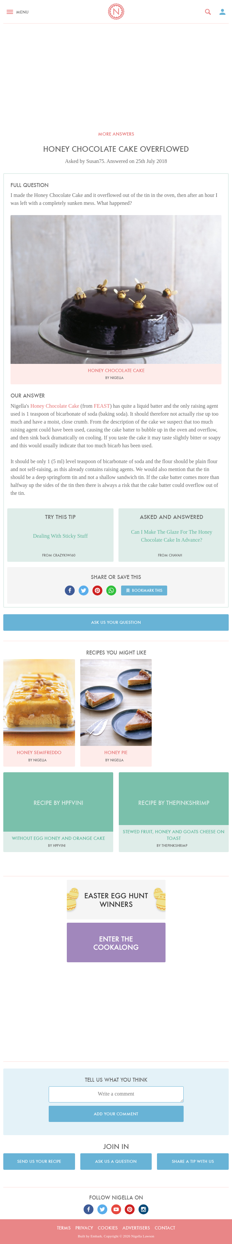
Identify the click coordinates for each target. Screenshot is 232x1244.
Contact (165, 1228)
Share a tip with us (193, 1161)
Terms (64, 1228)
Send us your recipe (39, 1161)
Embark (96, 1236)
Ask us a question (116, 1161)
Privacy (84, 1228)
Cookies (108, 1228)
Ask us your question (116, 622)
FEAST (102, 406)
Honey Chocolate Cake (54, 406)
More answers (116, 134)
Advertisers (136, 1228)
